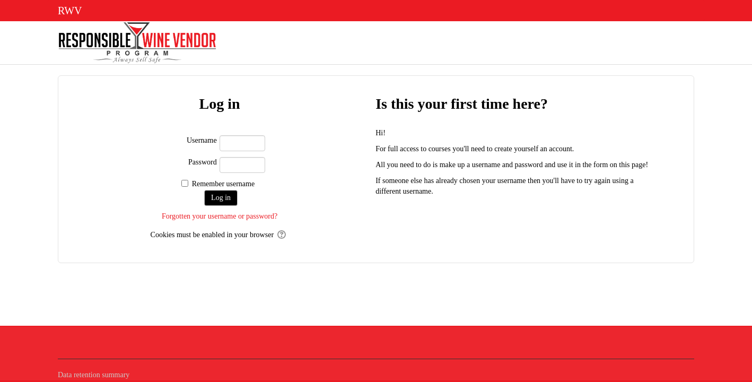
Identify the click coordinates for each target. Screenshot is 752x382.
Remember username (223, 184)
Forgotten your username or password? (219, 216)
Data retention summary (93, 375)
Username (202, 140)
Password (202, 162)
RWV (70, 10)
